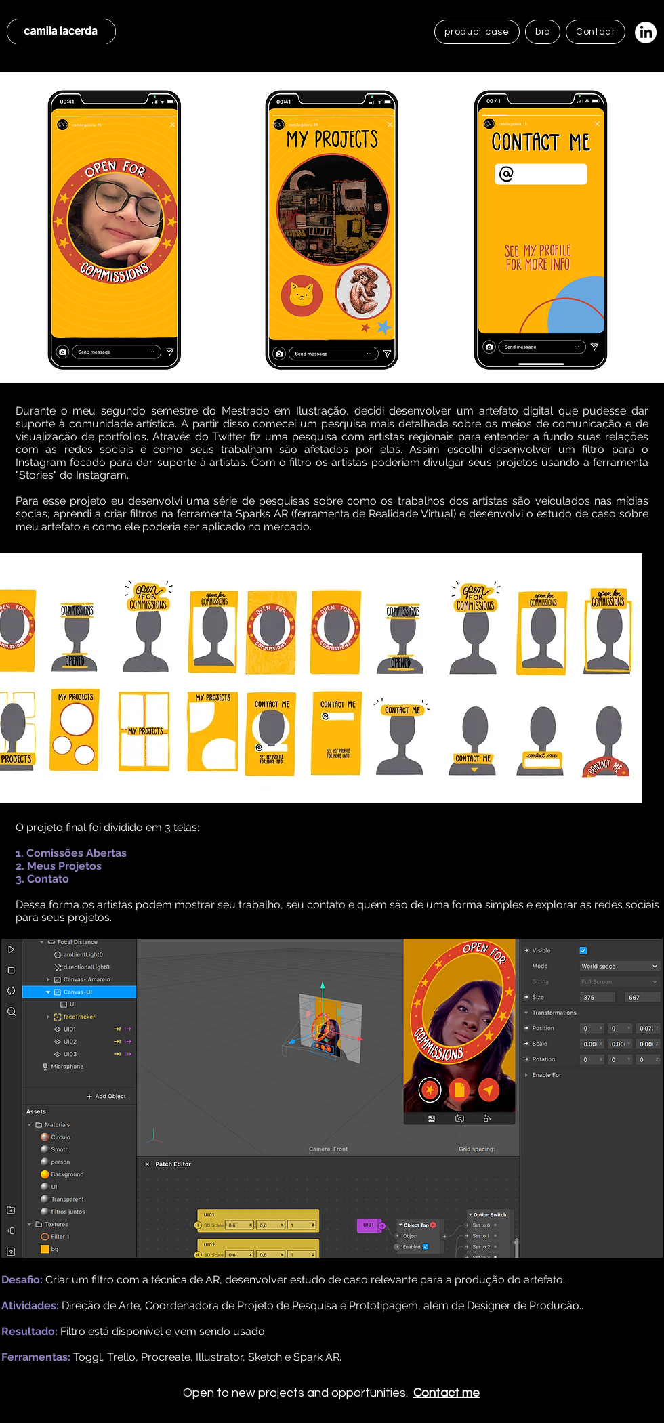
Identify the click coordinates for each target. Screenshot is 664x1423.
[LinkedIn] (646, 32)
